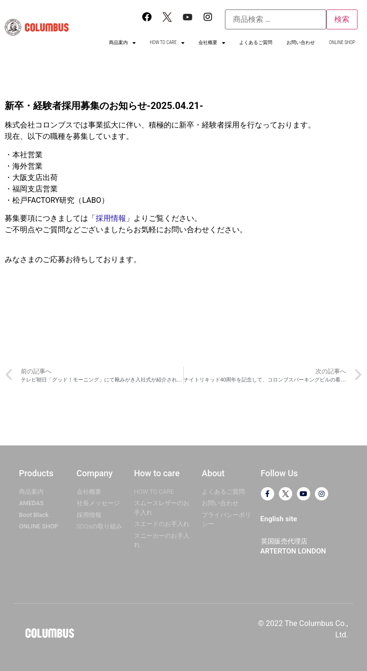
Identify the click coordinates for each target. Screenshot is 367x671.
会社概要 (211, 43)
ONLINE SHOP (342, 42)
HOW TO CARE (167, 43)
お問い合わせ (300, 42)
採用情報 (111, 218)
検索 (341, 19)
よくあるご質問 (255, 42)
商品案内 (122, 43)
